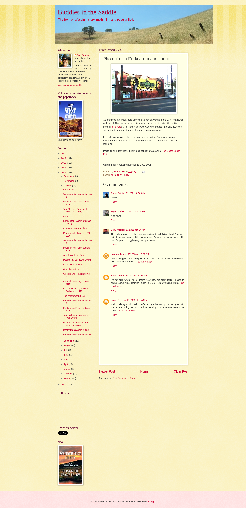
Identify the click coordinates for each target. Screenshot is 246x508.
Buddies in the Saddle (87, 12)
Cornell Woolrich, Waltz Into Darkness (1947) (76, 290)
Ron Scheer (83, 55)
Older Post (181, 371)
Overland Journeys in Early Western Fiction (76, 324)
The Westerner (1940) (74, 296)
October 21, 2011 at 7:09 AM (131, 193)
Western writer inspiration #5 (77, 335)
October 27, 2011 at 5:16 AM (131, 230)
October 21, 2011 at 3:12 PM (131, 211)
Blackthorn (68, 190)
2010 (64, 384)
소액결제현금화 (145, 262)
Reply (114, 202)
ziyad (114, 300)
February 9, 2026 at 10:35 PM (132, 275)
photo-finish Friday (120, 175)
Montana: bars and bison (75, 228)
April (66, 364)
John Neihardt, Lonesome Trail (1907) (75, 316)
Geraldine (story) (71, 269)
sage (113, 211)
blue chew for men (126, 310)
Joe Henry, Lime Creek (74, 255)
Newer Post (107, 371)
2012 (64, 167)
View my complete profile (70, 85)
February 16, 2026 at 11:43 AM (132, 300)
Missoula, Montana (72, 264)
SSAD (114, 275)
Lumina (115, 254)
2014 (64, 158)
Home (144, 371)
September (69, 341)
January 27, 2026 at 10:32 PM (134, 254)
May (66, 359)
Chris (114, 193)
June (66, 355)
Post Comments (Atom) (124, 378)
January (68, 378)
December (69, 176)
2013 (64, 163)
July (66, 350)
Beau (113, 230)
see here (116, 126)
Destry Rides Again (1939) (76, 330)
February (68, 374)
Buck (65, 216)
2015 (64, 153)
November (69, 181)
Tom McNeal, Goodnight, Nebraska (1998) (75, 210)
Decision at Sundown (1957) (77, 260)
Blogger (152, 502)
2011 (64, 172)
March (67, 369)
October (68, 186)
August (67, 345)
